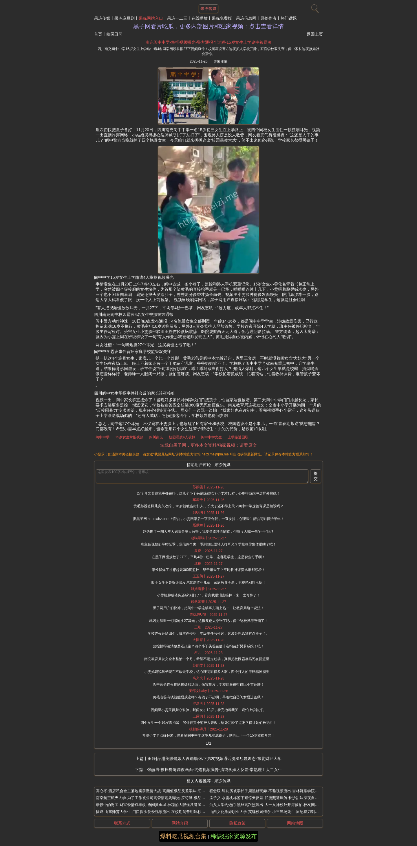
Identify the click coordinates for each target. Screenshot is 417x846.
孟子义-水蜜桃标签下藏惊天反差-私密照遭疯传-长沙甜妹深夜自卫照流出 (269, 798)
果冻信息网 (246, 18)
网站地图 (295, 823)
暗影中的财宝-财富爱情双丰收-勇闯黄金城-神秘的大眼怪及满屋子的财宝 (156, 805)
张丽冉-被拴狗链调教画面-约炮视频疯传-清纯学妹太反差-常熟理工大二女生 (214, 769)
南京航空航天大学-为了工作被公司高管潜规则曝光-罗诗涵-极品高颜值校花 (158, 798)
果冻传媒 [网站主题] (208, 8)
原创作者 (268, 18)
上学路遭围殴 (238, 437)
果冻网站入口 (151, 18)
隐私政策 (237, 823)
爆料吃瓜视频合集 (183, 836)
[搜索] (314, 7)
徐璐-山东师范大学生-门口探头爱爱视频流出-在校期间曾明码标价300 (153, 812)
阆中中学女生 (211, 437)
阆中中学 (102, 437)
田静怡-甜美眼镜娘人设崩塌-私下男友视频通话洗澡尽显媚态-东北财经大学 (214, 758)
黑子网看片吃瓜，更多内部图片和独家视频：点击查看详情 (208, 26)
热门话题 (289, 18)
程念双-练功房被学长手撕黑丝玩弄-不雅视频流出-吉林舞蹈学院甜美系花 (269, 791)
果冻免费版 (222, 18)
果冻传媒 (102, 18)
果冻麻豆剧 (124, 18)
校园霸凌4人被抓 (182, 437)
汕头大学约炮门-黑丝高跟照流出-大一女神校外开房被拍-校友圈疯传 (265, 805)
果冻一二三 (177, 18)
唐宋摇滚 (220, 62)
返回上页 (315, 34)
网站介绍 (180, 823)
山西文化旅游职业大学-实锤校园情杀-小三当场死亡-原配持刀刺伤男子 (267, 812)
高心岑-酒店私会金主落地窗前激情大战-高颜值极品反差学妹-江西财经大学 (158, 791)
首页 (98, 34)
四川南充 (156, 437)
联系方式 (122, 823)
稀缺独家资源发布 (234, 836)
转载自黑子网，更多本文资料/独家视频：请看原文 (208, 445)
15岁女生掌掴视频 (129, 437)
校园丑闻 (114, 34)
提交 (316, 476)
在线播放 (199, 18)
